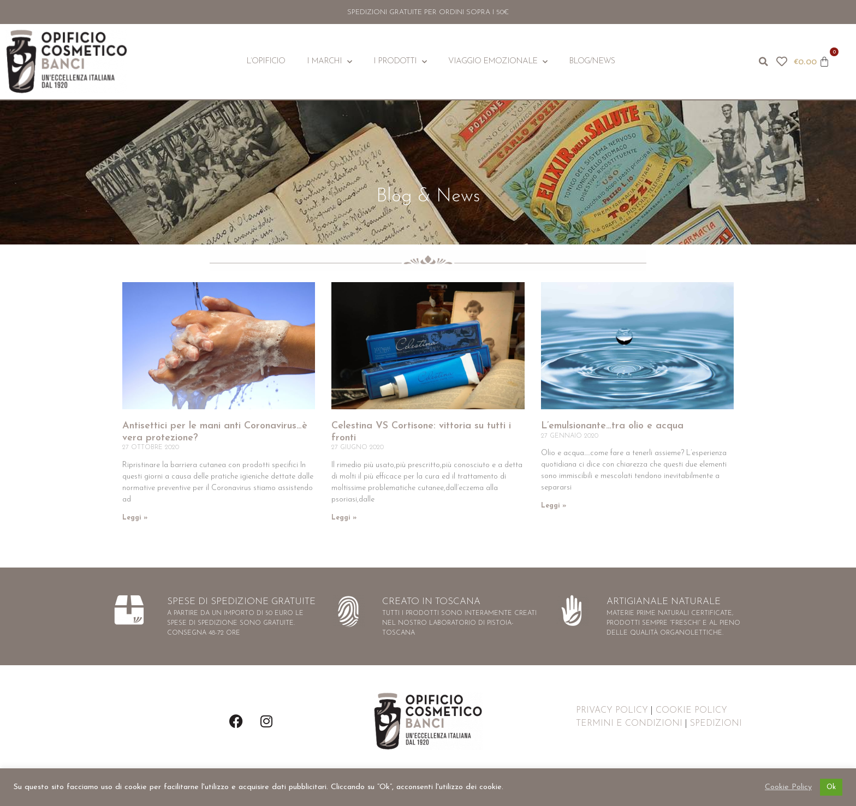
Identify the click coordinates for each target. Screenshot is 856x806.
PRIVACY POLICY (612, 710)
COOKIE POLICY (691, 710)
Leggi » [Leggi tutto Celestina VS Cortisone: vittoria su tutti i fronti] (343, 518)
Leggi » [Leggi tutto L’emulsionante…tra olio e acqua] (553, 506)
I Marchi (329, 61)
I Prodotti (399, 61)
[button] (763, 61)
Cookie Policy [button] (788, 787)
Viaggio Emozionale (497, 61)
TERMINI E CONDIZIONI (629, 723)
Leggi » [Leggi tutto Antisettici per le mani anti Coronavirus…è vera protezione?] (134, 518)
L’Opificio (265, 61)
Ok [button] (831, 787)
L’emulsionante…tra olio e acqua (612, 426)
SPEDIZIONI (716, 723)
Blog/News (592, 61)
